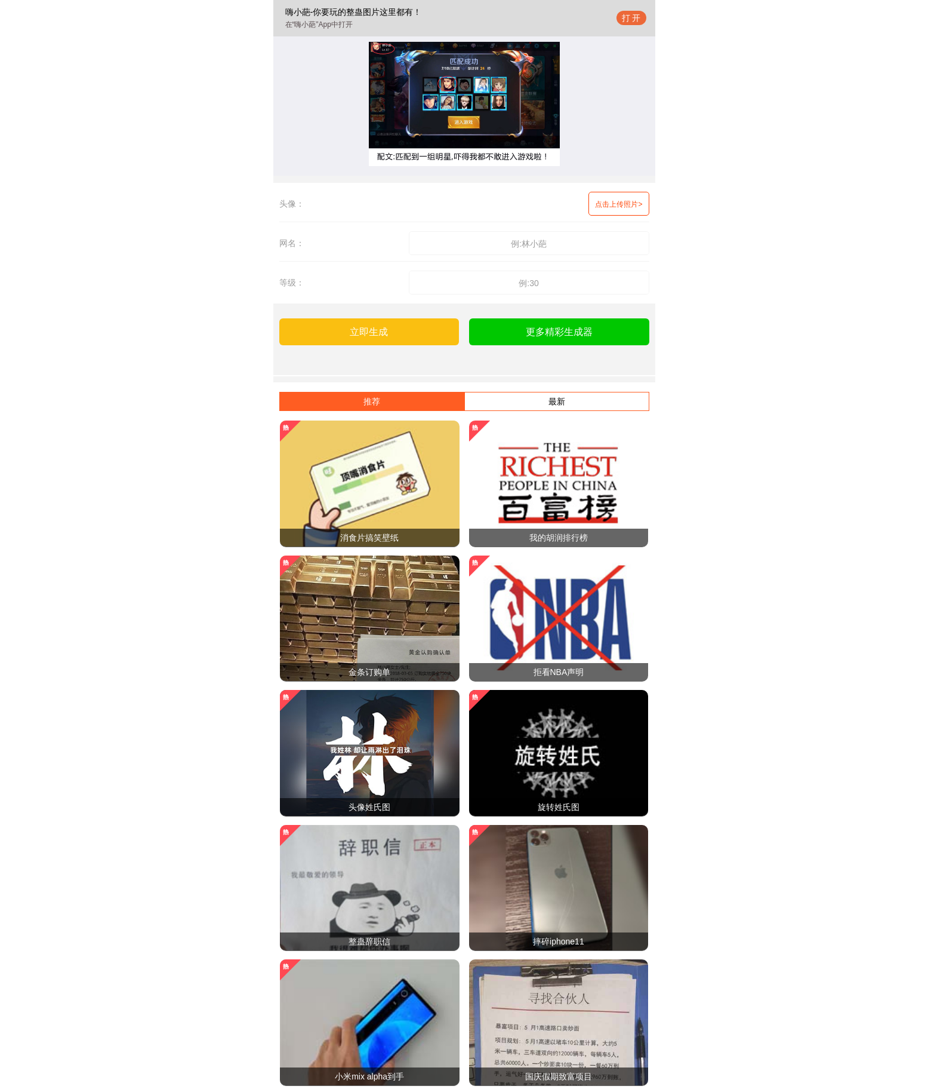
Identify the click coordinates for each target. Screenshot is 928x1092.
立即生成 (369, 332)
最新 (556, 401)
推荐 (371, 401)
